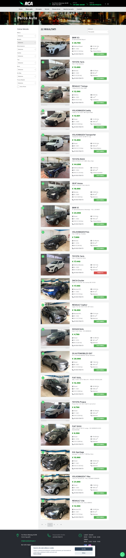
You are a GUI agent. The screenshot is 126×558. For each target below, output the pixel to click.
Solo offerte (23, 86)
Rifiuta (83, 553)
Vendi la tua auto (68, 9)
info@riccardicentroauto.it (28, 541)
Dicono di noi (56, 9)
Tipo (18, 59)
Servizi (47, 9)
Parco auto (29, 9)
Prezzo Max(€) (21, 80)
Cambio (19, 53)
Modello (19, 39)
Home (20, 9)
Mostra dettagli (37, 553)
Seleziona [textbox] (20, 36)
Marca (18, 32)
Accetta (84, 549)
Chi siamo (39, 9)
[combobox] (26, 36)
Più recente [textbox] (91, 32)
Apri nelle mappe (26, 544)
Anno (18, 66)
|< (42, 524)
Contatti (79, 9)
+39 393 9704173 (77, 54)
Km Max (19, 73)
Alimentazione (21, 46)
